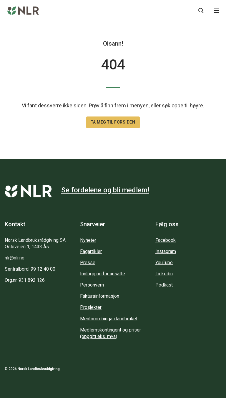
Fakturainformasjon (99, 296)
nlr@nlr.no (14, 258)
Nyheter (88, 240)
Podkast (164, 285)
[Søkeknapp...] (201, 10)
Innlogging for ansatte (102, 274)
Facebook (165, 240)
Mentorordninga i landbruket (108, 319)
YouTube (164, 262)
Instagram (165, 251)
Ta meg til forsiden (113, 122)
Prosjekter (91, 307)
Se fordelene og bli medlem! (105, 190)
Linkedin (164, 274)
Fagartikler (91, 251)
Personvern (92, 285)
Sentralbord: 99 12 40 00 (30, 269)
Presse (87, 262)
